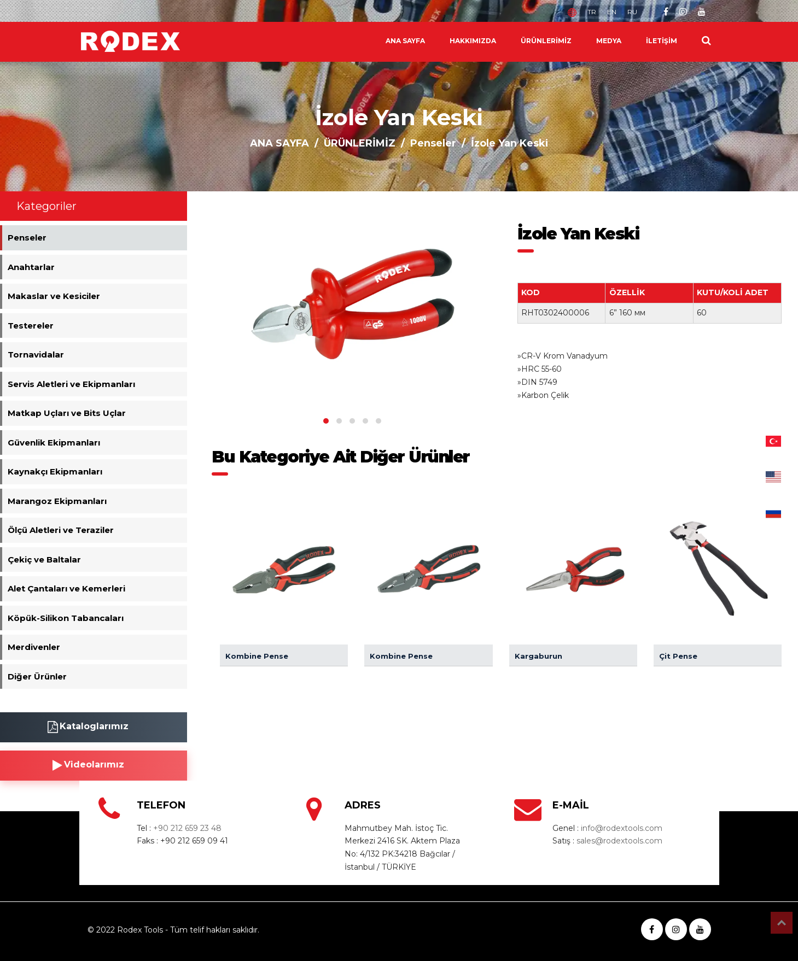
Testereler (31, 325)
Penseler (433, 143)
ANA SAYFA (405, 41)
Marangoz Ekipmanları (57, 501)
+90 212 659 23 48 (187, 828)
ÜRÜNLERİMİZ (546, 41)
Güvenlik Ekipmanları (54, 442)
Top (782, 923)
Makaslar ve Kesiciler (54, 296)
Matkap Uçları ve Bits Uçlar (67, 413)
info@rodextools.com (621, 828)
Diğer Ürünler (37, 676)
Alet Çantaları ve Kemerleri (66, 588)
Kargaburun (538, 656)
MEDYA (608, 41)
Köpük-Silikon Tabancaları (66, 618)
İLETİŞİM (661, 41)
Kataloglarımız (88, 727)
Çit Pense (678, 656)
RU (632, 12)
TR (591, 12)
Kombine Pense (256, 656)
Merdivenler (34, 647)
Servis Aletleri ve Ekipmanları (71, 384)
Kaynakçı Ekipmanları (55, 471)
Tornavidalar (36, 354)
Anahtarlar (31, 267)
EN (611, 12)
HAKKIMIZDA (473, 41)
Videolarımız (88, 765)
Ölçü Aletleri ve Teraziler (61, 530)
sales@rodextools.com (619, 841)
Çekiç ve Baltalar (44, 559)
